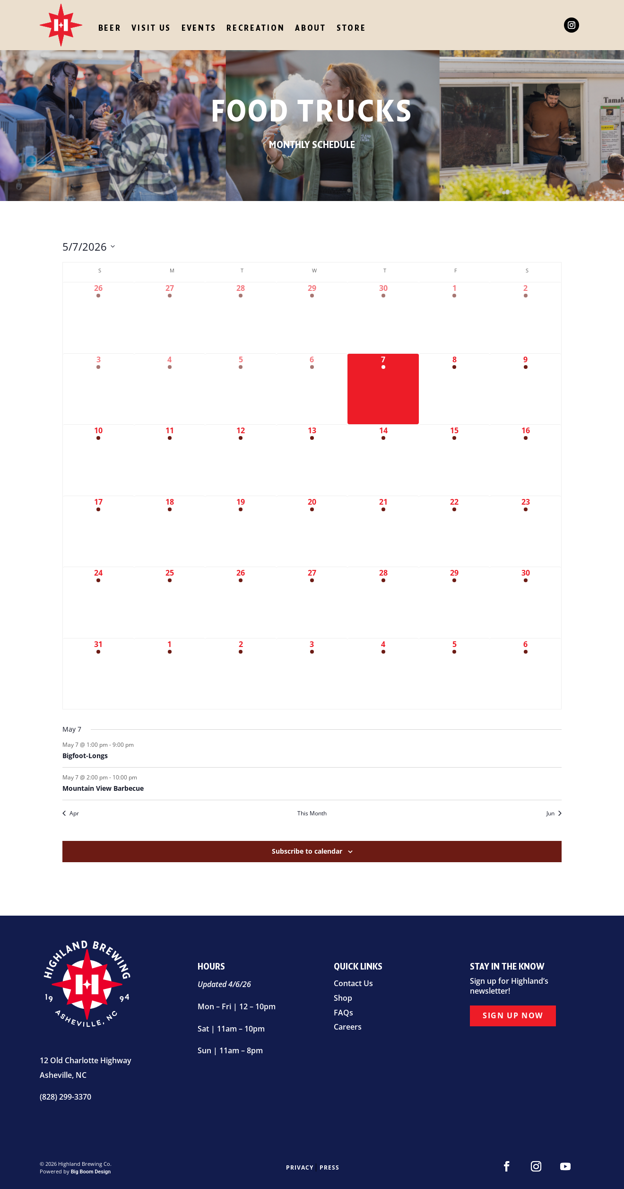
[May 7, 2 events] (383, 389)
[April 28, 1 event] (241, 317)
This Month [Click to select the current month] (312, 813)
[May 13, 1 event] (312, 460)
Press (329, 1167)
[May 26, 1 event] (241, 602)
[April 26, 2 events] (98, 317)
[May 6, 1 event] (312, 389)
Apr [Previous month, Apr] (70, 813)
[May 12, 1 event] (241, 460)
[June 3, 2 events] (312, 673)
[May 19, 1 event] (241, 531)
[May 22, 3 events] (454, 531)
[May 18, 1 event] (170, 531)
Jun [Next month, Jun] (554, 813)
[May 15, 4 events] (454, 460)
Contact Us (353, 983)
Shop (343, 998)
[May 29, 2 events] (454, 602)
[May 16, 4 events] (525, 460)
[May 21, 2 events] (383, 531)
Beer (109, 28)
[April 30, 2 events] (383, 317)
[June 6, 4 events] (525, 673)
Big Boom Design (91, 1172)
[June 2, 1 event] (241, 673)
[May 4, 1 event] (170, 389)
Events (199, 28)
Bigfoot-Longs (85, 755)
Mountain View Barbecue (103, 788)
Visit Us (151, 28)
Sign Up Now (513, 1014)
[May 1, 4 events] (454, 317)
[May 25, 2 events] (170, 602)
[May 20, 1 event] (312, 531)
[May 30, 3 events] (525, 602)
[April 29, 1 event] (312, 317)
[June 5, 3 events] (454, 673)
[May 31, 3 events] (98, 673)
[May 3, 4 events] (98, 389)
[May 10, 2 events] (98, 460)
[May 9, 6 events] (525, 389)
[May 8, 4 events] (454, 389)
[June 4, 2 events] (383, 673)
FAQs (343, 1012)
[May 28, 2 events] (383, 602)
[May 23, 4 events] (525, 531)
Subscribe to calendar (307, 851)
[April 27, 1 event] (170, 317)
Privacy (299, 1167)
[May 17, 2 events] (98, 531)
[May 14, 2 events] (383, 460)
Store (351, 28)
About (310, 28)
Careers (348, 1027)
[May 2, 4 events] (525, 317)
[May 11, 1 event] (170, 460)
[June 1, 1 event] (170, 673)
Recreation (255, 28)
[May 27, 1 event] (312, 602)
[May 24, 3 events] (98, 602)
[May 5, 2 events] (241, 389)
